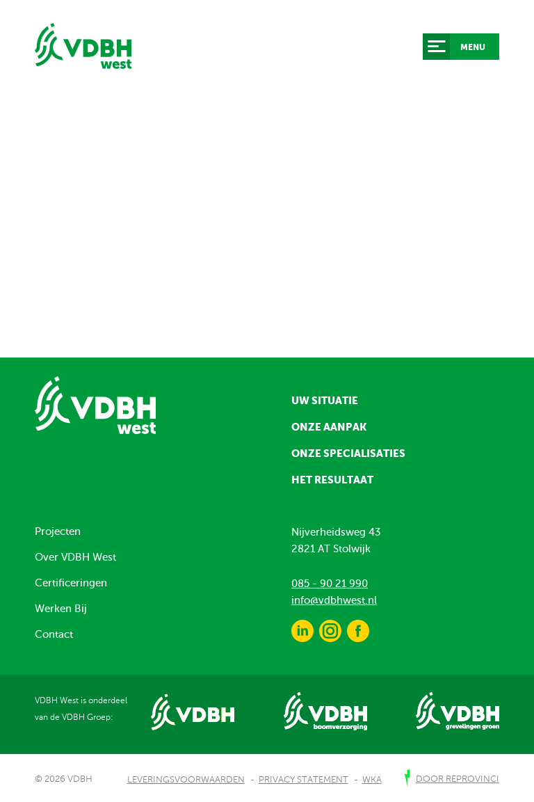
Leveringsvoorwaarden (186, 780)
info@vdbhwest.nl (334, 600)
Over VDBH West (75, 557)
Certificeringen (71, 582)
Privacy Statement (303, 780)
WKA (372, 780)
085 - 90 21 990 (329, 583)
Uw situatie (324, 400)
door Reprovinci (457, 779)
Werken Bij (61, 608)
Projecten (58, 531)
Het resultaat (332, 480)
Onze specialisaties (348, 453)
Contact (54, 634)
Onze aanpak (328, 427)
